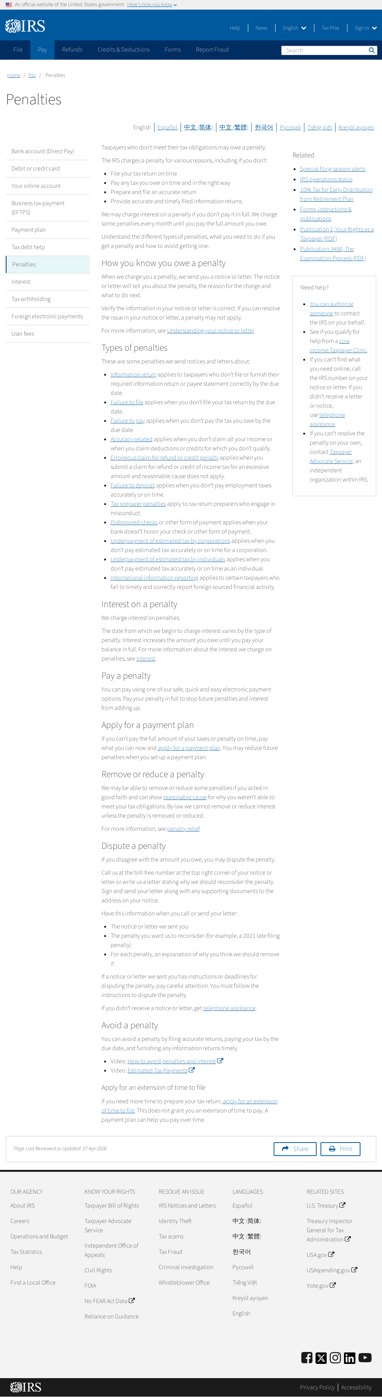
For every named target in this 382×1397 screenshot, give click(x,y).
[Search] (329, 50)
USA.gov (320, 1255)
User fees (23, 334)
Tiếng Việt (319, 127)
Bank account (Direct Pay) (43, 151)
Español (168, 127)
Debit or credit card (36, 168)
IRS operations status (326, 179)
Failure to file (127, 402)
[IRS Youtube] (365, 1358)
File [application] (18, 49)
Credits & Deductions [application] (123, 49)
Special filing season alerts (332, 169)
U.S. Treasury (326, 1205)
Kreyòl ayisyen (356, 127)
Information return (133, 374)
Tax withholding (31, 299)
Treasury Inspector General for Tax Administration (329, 1230)
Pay (32, 75)
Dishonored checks (134, 522)
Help (235, 28)
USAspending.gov (332, 1270)
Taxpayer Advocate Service (108, 1226)
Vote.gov (321, 1286)
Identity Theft (175, 1221)
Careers (19, 1221)
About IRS (22, 1205)
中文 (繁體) (233, 127)
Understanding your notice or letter (210, 330)
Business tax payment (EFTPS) (38, 208)
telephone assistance (229, 1008)
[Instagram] (335, 1358)
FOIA (90, 1286)
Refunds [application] (72, 49)
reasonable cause (185, 797)
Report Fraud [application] (212, 49)
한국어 (264, 127)
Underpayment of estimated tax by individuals (168, 559)
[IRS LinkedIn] (349, 1360)
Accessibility (356, 1387)
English (294, 28)
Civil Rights (98, 1270)
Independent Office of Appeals (111, 1250)
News (261, 28)
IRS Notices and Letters (187, 1205)
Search (371, 50)
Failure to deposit (133, 485)
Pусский (243, 1267)
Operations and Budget (39, 1236)
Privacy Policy (317, 1387)
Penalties (23, 264)
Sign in (366, 28)
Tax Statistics (26, 1252)
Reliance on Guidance (112, 1316)
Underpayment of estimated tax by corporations (170, 541)
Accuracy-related (132, 439)
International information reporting (154, 578)
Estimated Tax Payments (161, 1070)
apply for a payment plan (189, 748)
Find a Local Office (33, 1282)
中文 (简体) (198, 127)
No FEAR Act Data (110, 1301)
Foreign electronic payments (47, 316)
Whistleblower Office (184, 1282)
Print (346, 1149)
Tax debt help (28, 247)
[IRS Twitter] (321, 1360)
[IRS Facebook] (306, 1358)
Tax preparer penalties (138, 504)
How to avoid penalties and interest (175, 1061)
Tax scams (171, 1236)
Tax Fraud (171, 1252)
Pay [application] (42, 49)
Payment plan (29, 230)
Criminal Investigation (186, 1267)
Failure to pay (128, 421)
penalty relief (183, 829)
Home (13, 75)
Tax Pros (330, 28)
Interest (21, 282)
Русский (290, 127)
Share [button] (300, 1149)
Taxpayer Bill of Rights (112, 1205)
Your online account (36, 186)
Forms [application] (173, 49)
